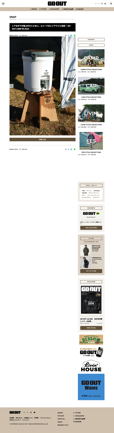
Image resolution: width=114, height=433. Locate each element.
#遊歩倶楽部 (96, 190)
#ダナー (84, 195)
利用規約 (36, 418)
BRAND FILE (63, 425)
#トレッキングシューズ (93, 195)
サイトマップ (25, 420)
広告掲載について (28, 418)
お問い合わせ (19, 418)
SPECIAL (61, 419)
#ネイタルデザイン (86, 197)
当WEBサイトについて (15, 420)
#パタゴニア (96, 197)
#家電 (83, 190)
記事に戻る (42, 139)
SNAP (60, 422)
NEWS (60, 413)
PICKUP (61, 416)
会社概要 (12, 418)
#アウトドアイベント (94, 193)
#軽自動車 (84, 193)
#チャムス (89, 190)
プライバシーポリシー (45, 418)
